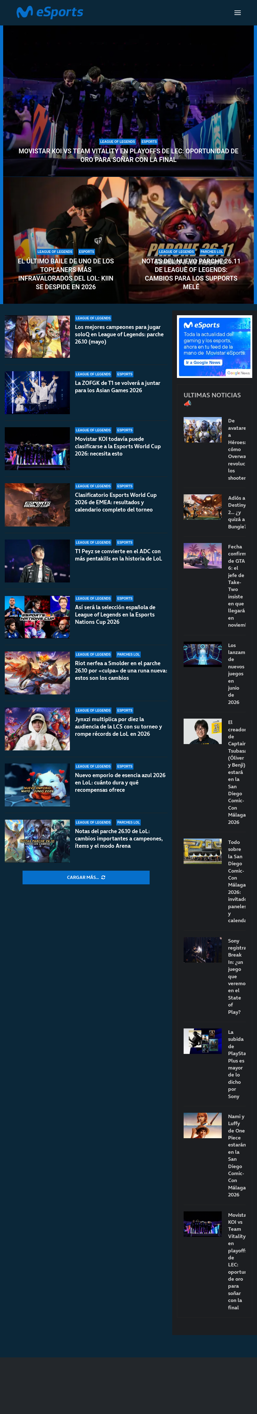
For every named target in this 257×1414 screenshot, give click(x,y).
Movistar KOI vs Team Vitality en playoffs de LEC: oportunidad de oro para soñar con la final (129, 155)
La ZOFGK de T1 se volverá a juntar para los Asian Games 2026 (117, 386)
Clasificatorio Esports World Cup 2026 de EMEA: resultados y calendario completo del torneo (116, 502)
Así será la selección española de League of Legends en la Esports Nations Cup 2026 (115, 614)
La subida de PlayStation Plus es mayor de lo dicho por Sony (237, 1064)
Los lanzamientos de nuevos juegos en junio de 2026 (237, 674)
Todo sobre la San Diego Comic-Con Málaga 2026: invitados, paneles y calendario (237, 881)
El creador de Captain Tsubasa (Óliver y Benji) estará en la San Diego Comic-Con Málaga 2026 (237, 772)
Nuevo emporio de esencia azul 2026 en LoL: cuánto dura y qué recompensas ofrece (120, 782)
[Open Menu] (237, 13)
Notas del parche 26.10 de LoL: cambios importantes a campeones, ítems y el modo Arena (119, 838)
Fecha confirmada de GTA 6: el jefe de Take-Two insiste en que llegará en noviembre (237, 585)
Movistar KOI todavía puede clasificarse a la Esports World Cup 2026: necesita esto (118, 446)
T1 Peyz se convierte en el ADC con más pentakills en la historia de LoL (118, 554)
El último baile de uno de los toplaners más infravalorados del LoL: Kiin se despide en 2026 (66, 274)
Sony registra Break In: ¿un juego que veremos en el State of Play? (237, 976)
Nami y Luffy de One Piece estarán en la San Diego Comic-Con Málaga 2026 (237, 1155)
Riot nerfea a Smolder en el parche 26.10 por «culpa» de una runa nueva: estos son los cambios (121, 670)
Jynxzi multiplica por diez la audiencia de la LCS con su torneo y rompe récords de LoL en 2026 (118, 726)
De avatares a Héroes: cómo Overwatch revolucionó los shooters (237, 449)
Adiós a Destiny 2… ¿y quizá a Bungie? (237, 512)
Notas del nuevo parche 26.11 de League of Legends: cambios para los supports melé (191, 274)
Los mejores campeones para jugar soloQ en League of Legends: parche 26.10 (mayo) (119, 334)
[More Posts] (86, 878)
